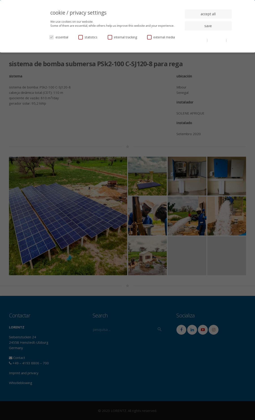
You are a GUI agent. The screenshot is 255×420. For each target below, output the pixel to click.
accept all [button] (208, 13)
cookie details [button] (197, 40)
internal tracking (122, 37)
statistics (87, 37)
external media (161, 37)
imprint (208, 43)
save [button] (208, 25)
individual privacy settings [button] (208, 34)
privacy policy (217, 40)
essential (58, 37)
